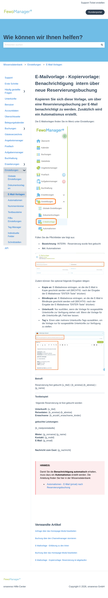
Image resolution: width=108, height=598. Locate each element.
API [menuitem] (6, 248)
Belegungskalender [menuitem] (14, 122)
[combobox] (51, 44)
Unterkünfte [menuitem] (10, 99)
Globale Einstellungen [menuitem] (14, 177)
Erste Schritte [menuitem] (11, 84)
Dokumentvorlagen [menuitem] (16, 187)
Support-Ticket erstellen (93, 3)
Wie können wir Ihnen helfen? (43, 37)
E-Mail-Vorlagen (54, 64)
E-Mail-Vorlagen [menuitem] (16, 194)
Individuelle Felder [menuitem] (13, 234)
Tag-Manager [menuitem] (14, 227)
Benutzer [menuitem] (9, 104)
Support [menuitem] (9, 78)
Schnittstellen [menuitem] (14, 242)
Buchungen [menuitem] (10, 128)
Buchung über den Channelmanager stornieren (55, 538)
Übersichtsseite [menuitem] (12, 116)
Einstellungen (34, 64)
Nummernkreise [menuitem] (16, 206)
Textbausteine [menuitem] (15, 212)
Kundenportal (95, 12)
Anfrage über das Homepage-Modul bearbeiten (55, 531)
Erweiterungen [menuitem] (12, 164)
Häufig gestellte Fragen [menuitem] (12, 91)
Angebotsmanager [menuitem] (14, 140)
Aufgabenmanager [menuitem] (14, 152)
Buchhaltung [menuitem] (11, 158)
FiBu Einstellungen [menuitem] (14, 219)
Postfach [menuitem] (9, 146)
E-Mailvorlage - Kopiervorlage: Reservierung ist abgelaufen (61, 560)
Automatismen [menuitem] (15, 200)
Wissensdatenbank (12, 64)
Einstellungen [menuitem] (11, 170)
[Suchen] (102, 44)
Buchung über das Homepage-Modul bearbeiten (56, 553)
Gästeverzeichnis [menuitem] (13, 134)
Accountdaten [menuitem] (12, 110)
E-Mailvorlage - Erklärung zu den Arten (52, 546)
